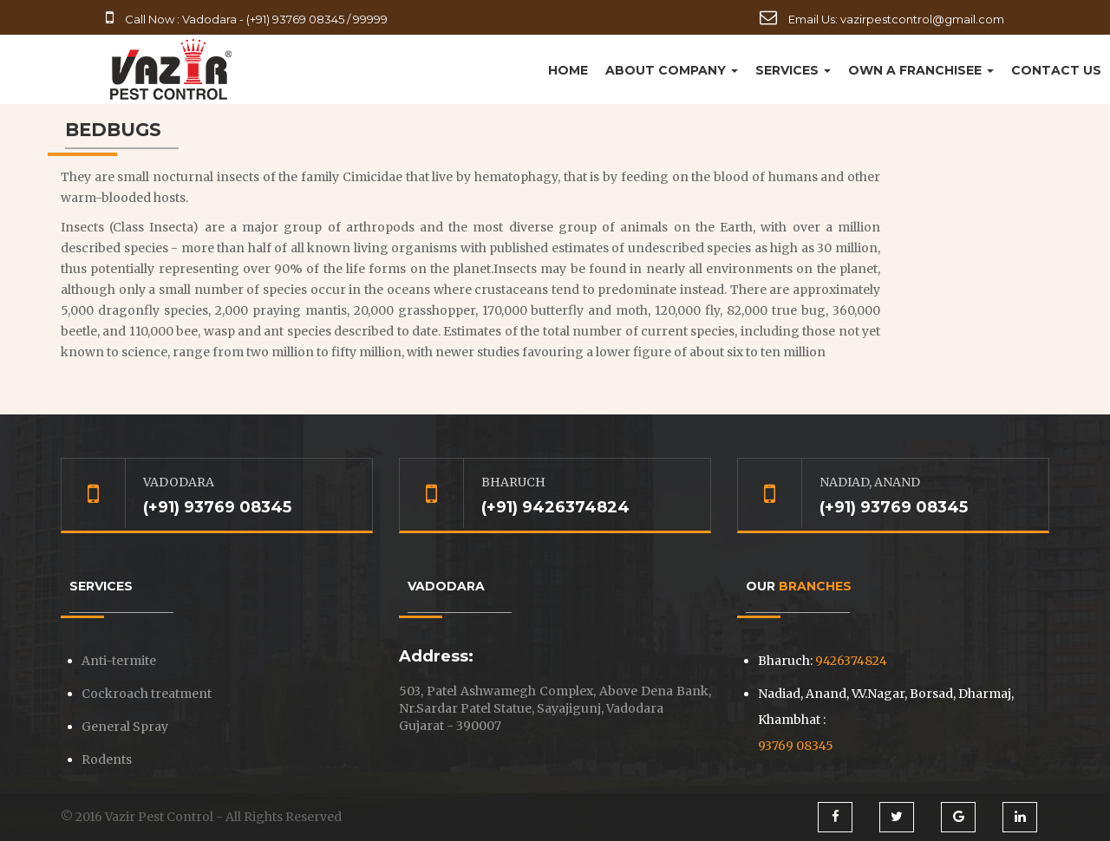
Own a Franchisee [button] (921, 70)
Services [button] (793, 70)
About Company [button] (671, 70)
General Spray (125, 726)
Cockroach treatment (147, 693)
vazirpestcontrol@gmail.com (922, 19)
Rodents (107, 759)
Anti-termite (119, 660)
